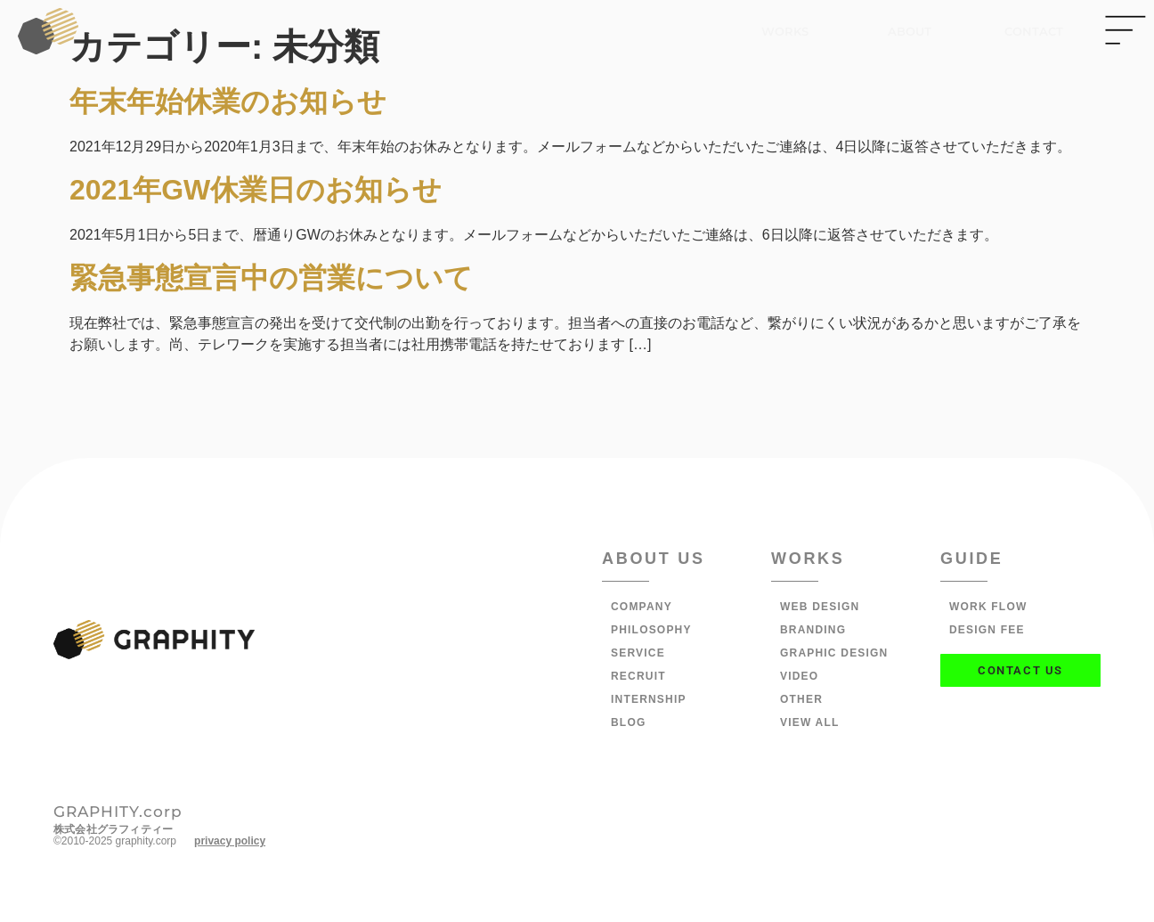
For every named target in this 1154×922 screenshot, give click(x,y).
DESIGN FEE (987, 630)
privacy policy (229, 841)
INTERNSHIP (649, 699)
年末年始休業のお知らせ (227, 102)
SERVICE (638, 653)
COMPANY (641, 606)
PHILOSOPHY (651, 630)
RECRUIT (638, 676)
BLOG (628, 722)
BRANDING (813, 630)
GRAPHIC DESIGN (834, 653)
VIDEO (799, 676)
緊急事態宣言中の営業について (271, 278)
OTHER (801, 699)
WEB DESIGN (819, 606)
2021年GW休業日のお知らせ (255, 190)
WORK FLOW (988, 606)
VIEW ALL (809, 722)
